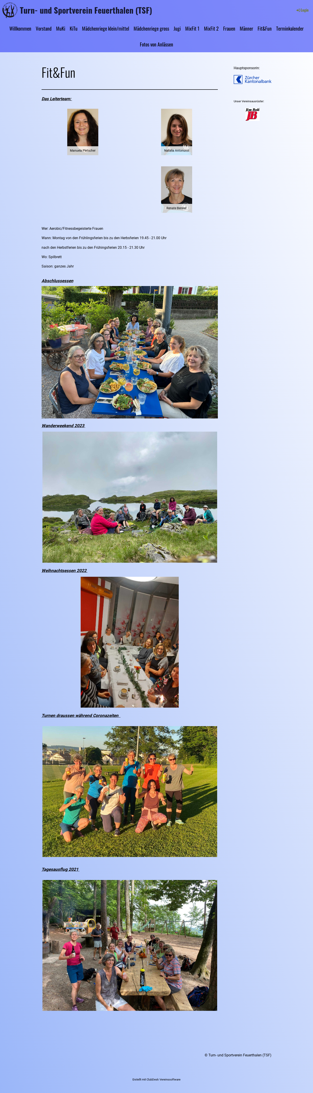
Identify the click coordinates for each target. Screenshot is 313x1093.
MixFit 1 (192, 28)
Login (302, 10)
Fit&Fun (265, 28)
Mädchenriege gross (151, 28)
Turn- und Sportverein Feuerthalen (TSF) (86, 10)
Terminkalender (290, 28)
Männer (246, 28)
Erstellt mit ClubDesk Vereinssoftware (156, 1079)
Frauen (229, 28)
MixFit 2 (211, 28)
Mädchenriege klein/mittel (105, 28)
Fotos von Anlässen (156, 44)
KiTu (74, 28)
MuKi (60, 28)
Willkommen (20, 28)
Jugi (177, 28)
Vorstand (44, 28)
